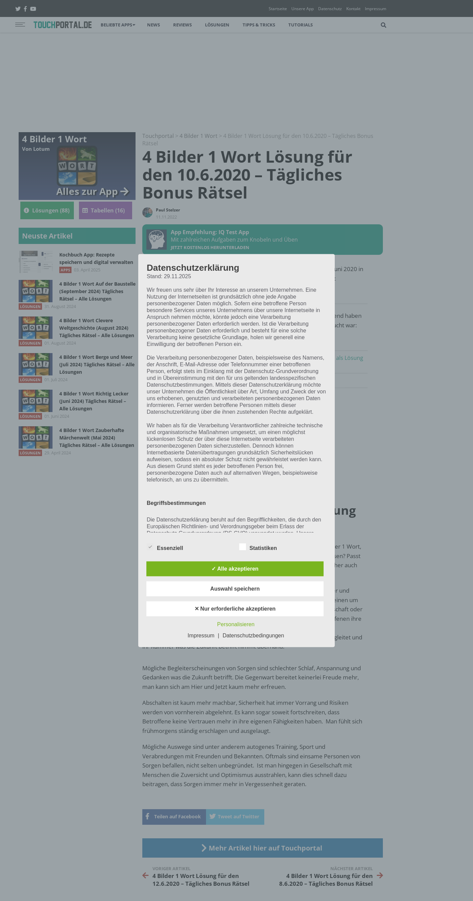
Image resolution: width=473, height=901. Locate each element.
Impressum (201, 635)
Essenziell (165, 547)
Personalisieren (235, 624)
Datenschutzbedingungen (253, 635)
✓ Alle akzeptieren (235, 569)
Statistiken (258, 547)
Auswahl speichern (235, 589)
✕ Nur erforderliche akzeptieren (235, 609)
